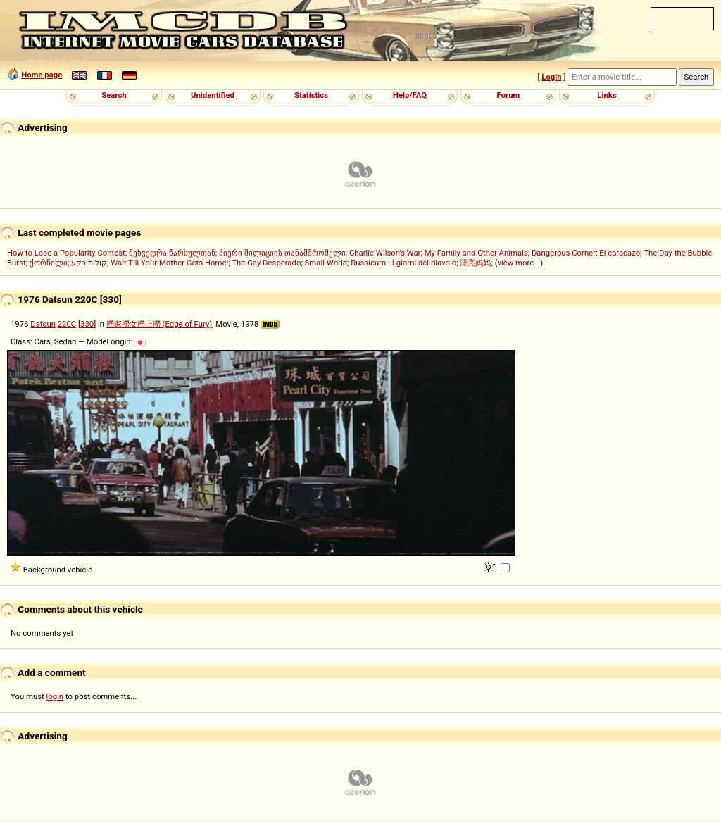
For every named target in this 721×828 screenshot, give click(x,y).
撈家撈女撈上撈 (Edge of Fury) (159, 324)
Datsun (43, 324)
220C (67, 324)
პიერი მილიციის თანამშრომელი (282, 253)
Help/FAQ (410, 95)
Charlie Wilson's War (385, 253)
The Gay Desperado (266, 263)
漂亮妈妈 (475, 263)
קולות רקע (89, 263)
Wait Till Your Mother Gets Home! (169, 263)
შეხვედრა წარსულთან (172, 253)
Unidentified (212, 95)
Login (551, 77)
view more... (519, 263)
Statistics (311, 95)
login (55, 696)
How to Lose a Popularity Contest (66, 253)
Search (113, 95)
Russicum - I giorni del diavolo (403, 263)
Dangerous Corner (564, 253)
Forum (508, 95)
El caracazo (619, 253)
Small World (326, 263)
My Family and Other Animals (476, 253)
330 (87, 324)
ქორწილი (49, 263)
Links (606, 95)
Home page (41, 75)
